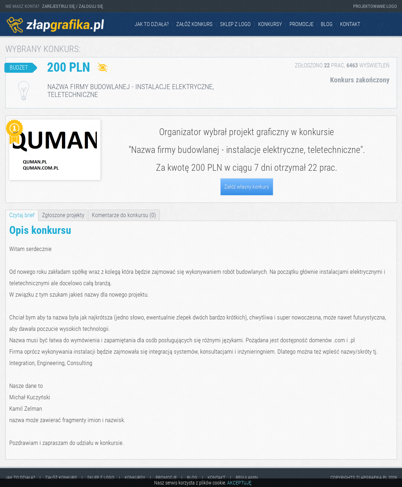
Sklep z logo (235, 24)
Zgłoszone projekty (63, 215)
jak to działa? (152, 24)
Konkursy (270, 24)
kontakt (350, 24)
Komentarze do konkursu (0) (124, 215)
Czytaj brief (22, 215)
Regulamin (247, 477)
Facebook (373, 24)
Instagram (391, 24)
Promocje (301, 24)
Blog (327, 24)
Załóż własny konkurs (246, 187)
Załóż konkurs (194, 24)
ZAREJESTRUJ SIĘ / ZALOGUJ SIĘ (72, 6)
